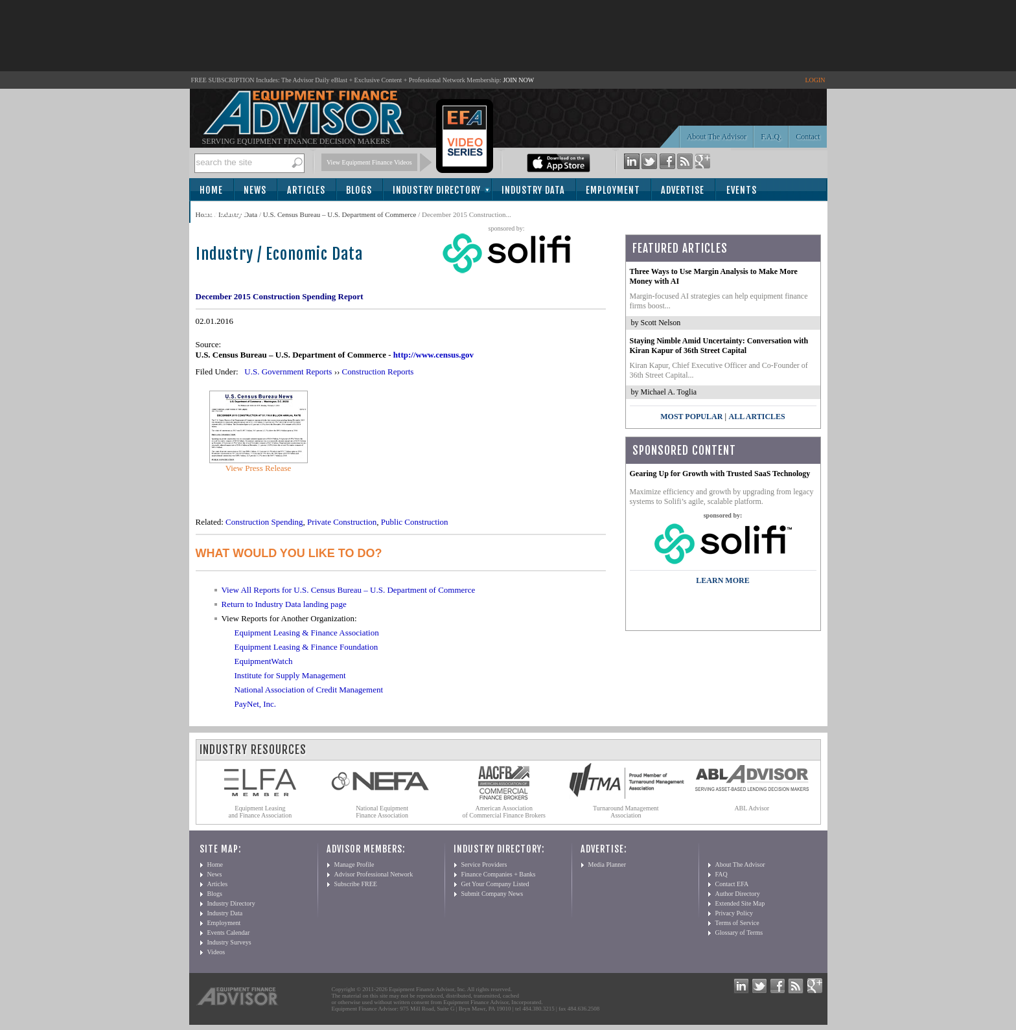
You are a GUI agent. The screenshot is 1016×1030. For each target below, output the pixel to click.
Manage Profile (354, 864)
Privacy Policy (734, 913)
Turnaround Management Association (626, 812)
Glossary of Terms (739, 932)
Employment (613, 190)
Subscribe (225, 212)
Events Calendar (228, 932)
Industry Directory (437, 190)
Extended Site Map (740, 903)
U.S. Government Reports (288, 371)
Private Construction (341, 522)
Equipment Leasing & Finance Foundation (306, 647)
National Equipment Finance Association (382, 812)
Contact (808, 136)
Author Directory (737, 893)
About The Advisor (716, 136)
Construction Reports (378, 371)
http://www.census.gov (433, 355)
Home (211, 190)
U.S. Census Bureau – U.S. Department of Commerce (340, 214)
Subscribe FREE (355, 883)
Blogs (359, 190)
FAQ (721, 874)
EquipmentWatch (264, 661)
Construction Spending (264, 522)
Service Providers (484, 864)
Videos (216, 952)
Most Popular (691, 416)
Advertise (682, 190)
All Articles (756, 416)
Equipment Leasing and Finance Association (260, 812)
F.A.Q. (771, 136)
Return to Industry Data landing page (284, 604)
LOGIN (815, 80)
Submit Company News (492, 893)
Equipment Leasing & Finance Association (307, 632)
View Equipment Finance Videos (369, 162)
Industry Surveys (229, 942)
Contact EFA (732, 883)
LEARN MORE (722, 580)
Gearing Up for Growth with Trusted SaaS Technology (720, 473)
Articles (306, 190)
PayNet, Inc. (256, 704)
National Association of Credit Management (309, 689)
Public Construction (414, 522)
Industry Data (533, 190)
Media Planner (607, 864)
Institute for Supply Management (290, 675)
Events (741, 190)
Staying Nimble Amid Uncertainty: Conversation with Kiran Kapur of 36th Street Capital (719, 345)
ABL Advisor (751, 808)
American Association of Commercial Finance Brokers (504, 812)
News (255, 190)
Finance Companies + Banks (498, 874)
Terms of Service (737, 922)
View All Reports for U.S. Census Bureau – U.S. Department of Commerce (349, 590)
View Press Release (258, 468)
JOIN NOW (518, 80)
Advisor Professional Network (373, 874)
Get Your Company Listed (495, 883)
